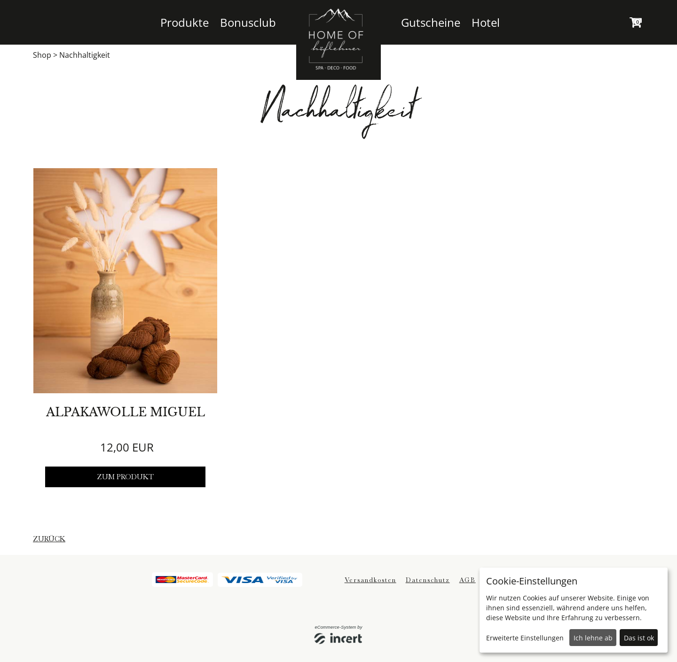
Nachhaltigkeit (84, 55)
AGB (467, 580)
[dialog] (574, 610)
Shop (42, 55)
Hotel (486, 22)
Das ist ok (639, 637)
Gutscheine (430, 22)
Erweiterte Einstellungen (525, 637)
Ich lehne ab (593, 637)
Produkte (184, 22)
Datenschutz (428, 580)
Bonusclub (248, 22)
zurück (49, 539)
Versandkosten (370, 580)
